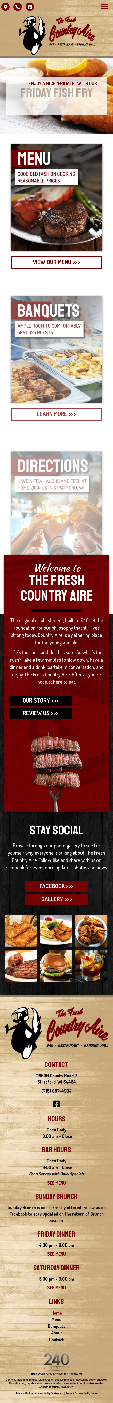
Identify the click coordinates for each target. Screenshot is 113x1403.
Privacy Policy (24, 1393)
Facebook (15, 867)
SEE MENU (56, 1183)
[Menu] (104, 6)
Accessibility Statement (49, 1393)
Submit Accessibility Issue (82, 1393)
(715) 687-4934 (56, 1091)
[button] (5, 7)
